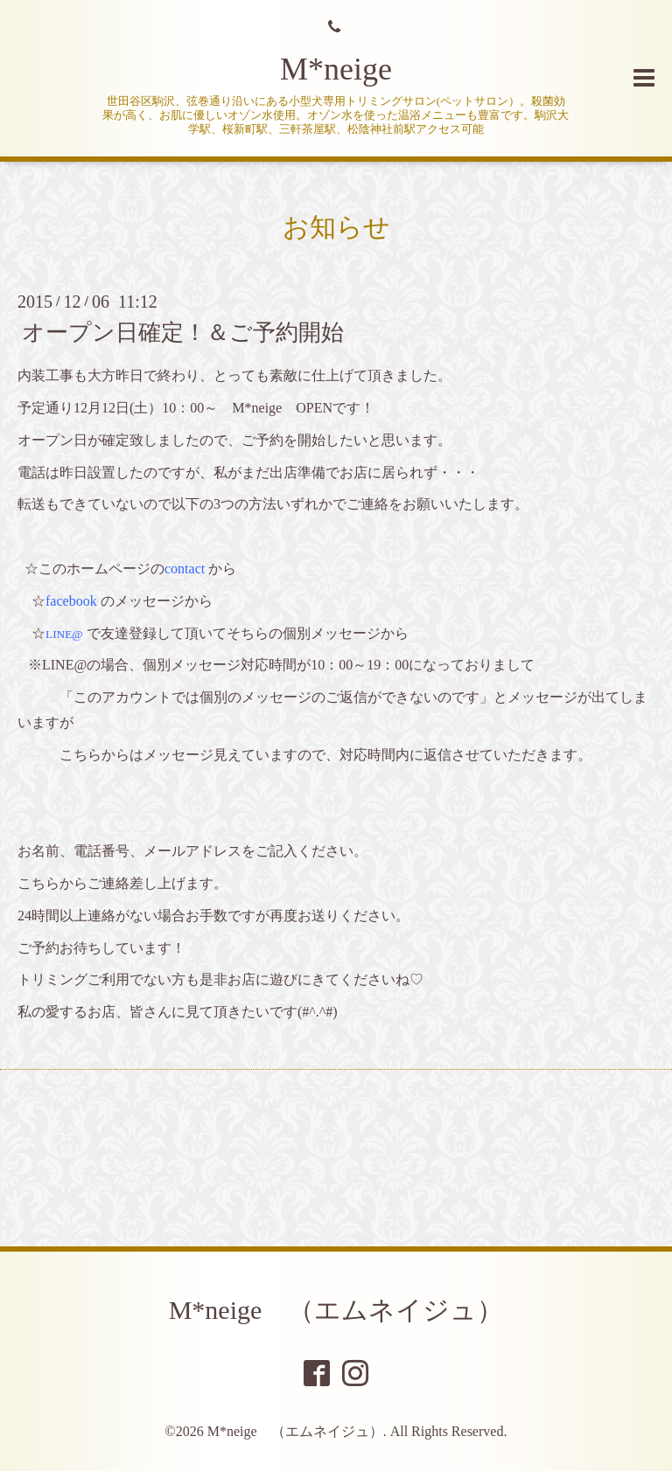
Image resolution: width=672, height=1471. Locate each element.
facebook (71, 600)
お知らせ (336, 226)
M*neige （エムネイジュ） (336, 1309)
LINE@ (64, 634)
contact (184, 568)
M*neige (336, 69)
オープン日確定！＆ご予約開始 (183, 332)
